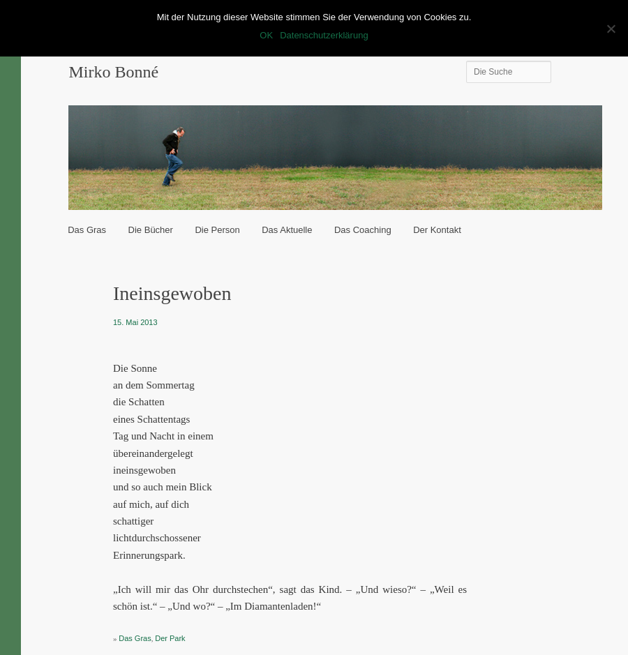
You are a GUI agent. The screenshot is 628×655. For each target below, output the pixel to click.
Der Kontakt (437, 230)
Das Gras (87, 230)
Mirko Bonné (113, 72)
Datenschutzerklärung (324, 35)
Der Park (170, 638)
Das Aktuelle (287, 230)
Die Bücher (150, 230)
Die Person (217, 230)
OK (266, 35)
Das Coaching (362, 230)
